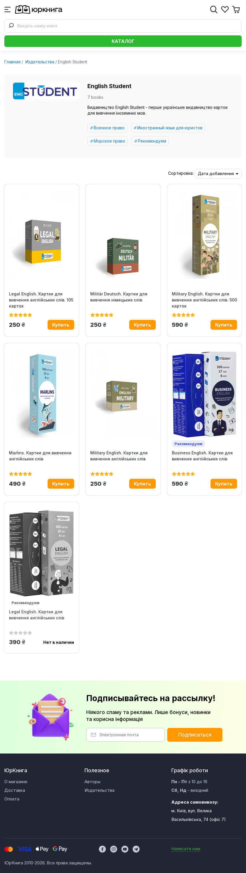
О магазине (15, 781)
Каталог (123, 41)
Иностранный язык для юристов (169, 127)
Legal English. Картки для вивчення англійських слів (36, 614)
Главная (12, 61)
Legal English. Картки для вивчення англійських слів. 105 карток (41, 299)
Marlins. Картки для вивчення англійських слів (40, 455)
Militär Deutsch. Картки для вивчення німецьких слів (118, 296)
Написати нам (185, 848)
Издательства (39, 61)
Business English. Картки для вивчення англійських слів (202, 455)
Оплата (11, 799)
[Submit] (11, 26)
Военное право (109, 127)
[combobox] (123, 26)
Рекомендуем (152, 140)
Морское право (109, 140)
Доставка (14, 790)
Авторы (92, 781)
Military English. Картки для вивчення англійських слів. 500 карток (204, 299)
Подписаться (194, 735)
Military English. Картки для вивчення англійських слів (119, 455)
